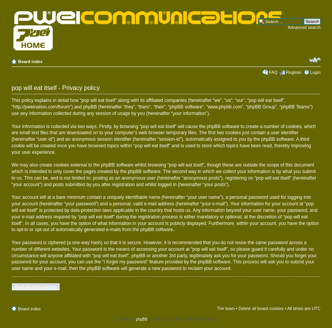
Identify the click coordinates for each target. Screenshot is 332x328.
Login (315, 72)
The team (226, 308)
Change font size (314, 60)
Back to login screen (36, 287)
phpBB (141, 319)
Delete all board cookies (261, 308)
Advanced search (304, 27)
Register (294, 72)
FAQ (273, 72)
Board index (30, 61)
